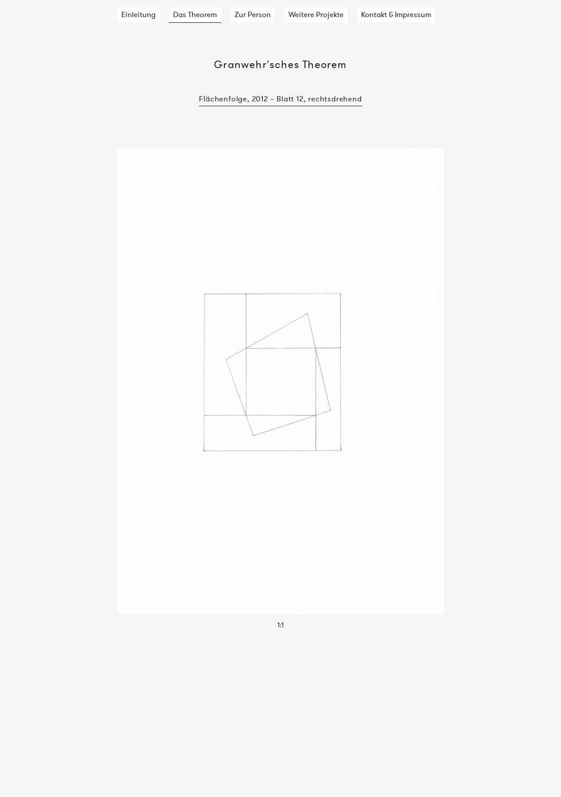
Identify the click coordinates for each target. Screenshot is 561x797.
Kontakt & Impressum (396, 14)
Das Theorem (195, 14)
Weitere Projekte (316, 14)
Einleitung (138, 14)
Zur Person (252, 14)
